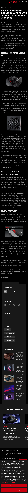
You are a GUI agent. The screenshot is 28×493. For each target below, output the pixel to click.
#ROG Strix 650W (9, 337)
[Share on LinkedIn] (14, 304)
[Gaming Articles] (10, 450)
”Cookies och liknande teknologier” (8, 482)
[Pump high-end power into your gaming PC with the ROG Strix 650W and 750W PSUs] (16, 453)
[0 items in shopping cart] (26, 2)
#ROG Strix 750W (9, 340)
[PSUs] (17, 450)
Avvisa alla (7, 490)
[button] (2, 2)
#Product (7, 329)
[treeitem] (11, 427)
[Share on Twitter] (9, 304)
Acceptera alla (20, 490)
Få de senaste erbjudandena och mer (10, 458)
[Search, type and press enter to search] (23, 2)
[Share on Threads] (19, 304)
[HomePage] (2, 450)
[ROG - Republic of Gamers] (14, 2)
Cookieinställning (14, 485)
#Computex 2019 (9, 333)
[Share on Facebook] (5, 304)
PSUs (6, 317)
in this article (9, 273)
